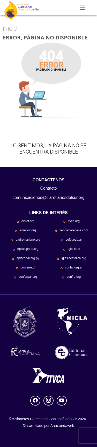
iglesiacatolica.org (74, 258)
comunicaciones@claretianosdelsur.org (48, 197)
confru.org (74, 277)
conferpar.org (28, 277)
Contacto (48, 188)
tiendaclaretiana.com (73, 230)
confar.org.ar (74, 267)
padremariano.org (28, 239)
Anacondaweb (62, 425)
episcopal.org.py (28, 258)
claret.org (27, 221)
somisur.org (28, 230)
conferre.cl (28, 267)
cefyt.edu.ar (74, 239)
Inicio (10, 28)
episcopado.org (28, 249)
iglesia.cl (74, 249)
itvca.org (74, 221)
